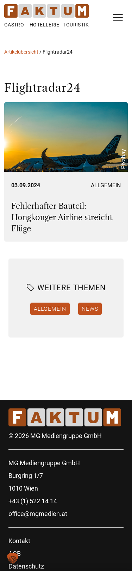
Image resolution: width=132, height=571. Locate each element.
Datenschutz (26, 566)
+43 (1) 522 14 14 (32, 501)
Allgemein (106, 185)
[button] (12, 558)
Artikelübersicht (21, 52)
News (90, 308)
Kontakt (19, 541)
